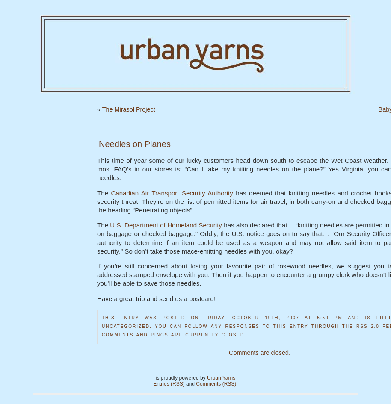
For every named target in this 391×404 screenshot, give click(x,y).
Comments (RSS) (216, 384)
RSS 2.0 (367, 326)
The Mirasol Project (128, 109)
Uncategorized (126, 326)
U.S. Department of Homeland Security (166, 225)
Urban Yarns (221, 378)
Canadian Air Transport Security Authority (172, 193)
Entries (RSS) (168, 384)
